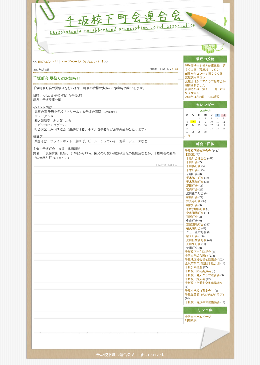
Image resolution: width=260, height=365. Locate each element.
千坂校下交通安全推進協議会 (204, 283)
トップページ (71, 61)
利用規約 (191, 321)
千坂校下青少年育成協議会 (202, 302)
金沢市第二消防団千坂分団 (202, 263)
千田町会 (192, 162)
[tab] (205, 59)
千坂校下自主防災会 (198, 252)
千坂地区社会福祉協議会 (201, 259)
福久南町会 (193, 228)
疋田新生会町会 (196, 240)
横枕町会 (192, 205)
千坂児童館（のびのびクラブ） (205, 294)
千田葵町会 (193, 166)
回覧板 (190, 154)
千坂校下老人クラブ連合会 (202, 275)
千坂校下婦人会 (195, 279)
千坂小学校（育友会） (199, 290)
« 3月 (187, 136)
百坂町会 (192, 217)
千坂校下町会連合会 (198, 150)
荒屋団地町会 (195, 224)
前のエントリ (48, 61)
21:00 (175, 69)
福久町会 (192, 236)
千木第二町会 (195, 178)
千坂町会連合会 (196, 158)
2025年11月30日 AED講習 (202, 96)
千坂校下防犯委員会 (198, 271)
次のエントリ (93, 61)
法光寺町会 (193, 201)
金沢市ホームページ (198, 317)
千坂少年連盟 (193, 267)
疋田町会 (192, 185)
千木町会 (192, 170)
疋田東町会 (193, 244)
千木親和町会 (195, 182)
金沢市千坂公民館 (196, 255)
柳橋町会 (192, 197)
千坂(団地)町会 (195, 209)
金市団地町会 (195, 213)
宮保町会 (192, 189)
